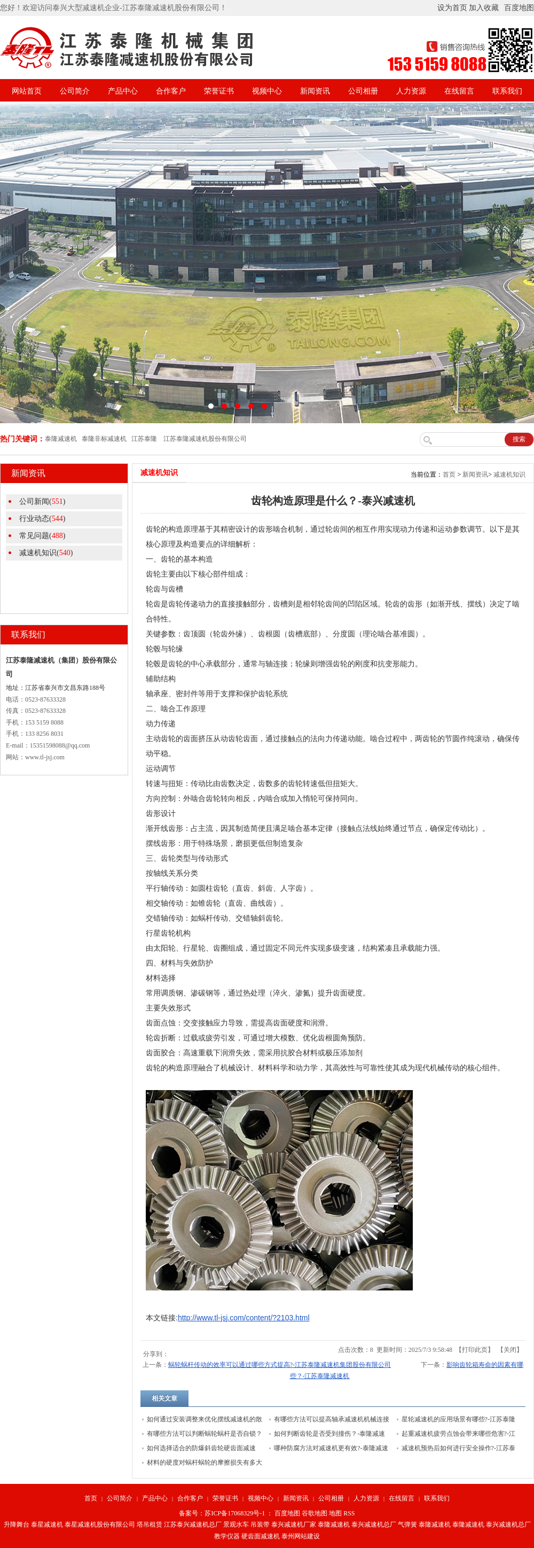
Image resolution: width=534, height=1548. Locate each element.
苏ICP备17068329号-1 (235, 1513)
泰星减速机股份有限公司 (100, 1524)
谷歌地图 (314, 1513)
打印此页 (475, 1349)
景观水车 (236, 1524)
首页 (449, 474)
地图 (335, 1513)
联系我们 (507, 91)
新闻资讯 (315, 91)
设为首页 (452, 8)
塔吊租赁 (149, 1524)
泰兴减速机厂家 (293, 1524)
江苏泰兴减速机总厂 (193, 1524)
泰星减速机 (47, 1524)
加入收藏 (484, 8)
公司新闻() (42, 501)
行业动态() (42, 519)
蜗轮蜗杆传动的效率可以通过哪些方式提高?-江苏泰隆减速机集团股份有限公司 (279, 1364)
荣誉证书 (219, 91)
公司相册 (363, 91)
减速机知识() (46, 553)
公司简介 (75, 91)
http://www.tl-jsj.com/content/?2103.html (244, 1317)
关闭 (510, 1349)
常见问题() (42, 536)
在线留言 (459, 91)
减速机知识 (509, 474)
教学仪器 (227, 1536)
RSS (349, 1513)
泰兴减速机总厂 (373, 1524)
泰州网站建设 (300, 1536)
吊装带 (260, 1524)
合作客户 (171, 91)
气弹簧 (407, 1524)
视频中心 (267, 91)
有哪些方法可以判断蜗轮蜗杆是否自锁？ (204, 1433)
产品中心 (123, 91)
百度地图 (519, 8)
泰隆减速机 (334, 1524)
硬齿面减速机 (260, 1536)
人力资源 (411, 91)
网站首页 (27, 91)
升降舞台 (16, 1524)
